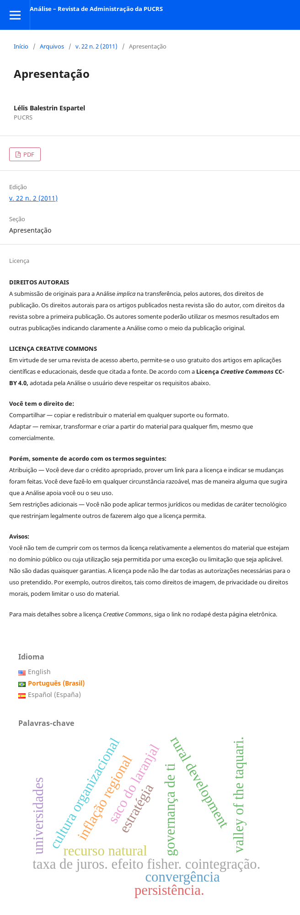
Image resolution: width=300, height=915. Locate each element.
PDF (28, 154)
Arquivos (52, 46)
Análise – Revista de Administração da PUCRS (96, 9)
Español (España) (54, 694)
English (39, 671)
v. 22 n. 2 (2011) (96, 46)
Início (21, 46)
